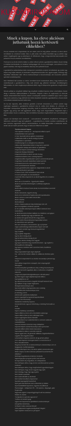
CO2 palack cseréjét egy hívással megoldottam (30, 229)
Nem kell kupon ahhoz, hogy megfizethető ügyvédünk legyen (34, 367)
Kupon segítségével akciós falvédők (26, 317)
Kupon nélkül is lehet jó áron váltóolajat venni (29, 315)
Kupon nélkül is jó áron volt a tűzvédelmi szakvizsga (31, 313)
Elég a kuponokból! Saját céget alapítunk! (27, 252)
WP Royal (21, 422)
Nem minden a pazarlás (22, 374)
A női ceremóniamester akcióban (25, 165)
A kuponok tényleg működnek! (24, 152)
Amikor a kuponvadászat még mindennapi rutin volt (31, 204)
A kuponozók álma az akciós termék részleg (28, 154)
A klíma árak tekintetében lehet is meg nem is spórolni (32, 145)
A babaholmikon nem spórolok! (24, 134)
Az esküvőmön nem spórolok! (24, 222)
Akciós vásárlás (19, 199)
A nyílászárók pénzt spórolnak (24, 170)
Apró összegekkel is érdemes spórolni (27, 206)
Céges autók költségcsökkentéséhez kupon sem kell (31, 227)
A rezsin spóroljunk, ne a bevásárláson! (27, 175)
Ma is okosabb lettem (22, 342)
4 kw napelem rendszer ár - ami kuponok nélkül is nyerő (32, 131)
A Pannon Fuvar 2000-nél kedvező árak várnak (29, 172)
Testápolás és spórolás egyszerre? (26, 397)
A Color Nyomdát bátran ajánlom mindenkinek (29, 136)
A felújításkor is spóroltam (23, 141)
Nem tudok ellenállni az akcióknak (25, 376)
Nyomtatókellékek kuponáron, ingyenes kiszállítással (31, 386)
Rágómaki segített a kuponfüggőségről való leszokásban (33, 392)
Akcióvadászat (19, 202)
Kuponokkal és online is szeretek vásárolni (28, 331)
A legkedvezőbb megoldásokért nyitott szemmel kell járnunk (34, 159)
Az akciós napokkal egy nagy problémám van (29, 215)
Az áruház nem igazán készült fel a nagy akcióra (30, 218)
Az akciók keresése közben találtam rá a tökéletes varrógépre (34, 213)
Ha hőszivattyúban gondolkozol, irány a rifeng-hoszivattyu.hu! (34, 268)
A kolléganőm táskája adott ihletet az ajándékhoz (30, 147)
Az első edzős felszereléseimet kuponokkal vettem (31, 220)
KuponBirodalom (35, 11)
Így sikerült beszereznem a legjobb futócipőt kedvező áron (34, 281)
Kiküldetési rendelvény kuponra (25, 302)
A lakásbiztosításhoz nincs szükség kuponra (28, 156)
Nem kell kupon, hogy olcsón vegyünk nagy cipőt (30, 370)
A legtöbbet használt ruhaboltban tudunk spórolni (30, 161)
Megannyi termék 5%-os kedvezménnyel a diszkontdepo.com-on (35, 345)
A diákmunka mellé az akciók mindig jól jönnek (29, 138)
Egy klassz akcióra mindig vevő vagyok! (27, 240)
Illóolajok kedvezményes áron (24, 286)
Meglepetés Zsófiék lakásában (24, 347)
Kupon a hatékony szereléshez (24, 311)
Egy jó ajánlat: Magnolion (22, 233)
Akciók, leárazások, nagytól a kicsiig (26, 193)
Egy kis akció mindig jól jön (23, 236)
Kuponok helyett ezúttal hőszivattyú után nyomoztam (32, 326)
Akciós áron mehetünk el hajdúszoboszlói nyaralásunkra (32, 195)
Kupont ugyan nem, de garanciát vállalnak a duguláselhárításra (34, 333)
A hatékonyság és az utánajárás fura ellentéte (29, 143)
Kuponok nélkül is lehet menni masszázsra (28, 329)
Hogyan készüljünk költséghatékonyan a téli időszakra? (32, 274)
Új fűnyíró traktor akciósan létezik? (26, 406)
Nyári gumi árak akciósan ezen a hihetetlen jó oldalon (31, 383)
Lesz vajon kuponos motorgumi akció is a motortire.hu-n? (33, 340)
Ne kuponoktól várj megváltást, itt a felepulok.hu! (30, 361)
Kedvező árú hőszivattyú (23, 299)
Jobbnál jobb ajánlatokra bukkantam (26, 295)
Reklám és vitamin (20, 395)
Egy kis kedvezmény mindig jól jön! (26, 238)
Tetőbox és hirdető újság (23, 399)
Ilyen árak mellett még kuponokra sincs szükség (30, 288)
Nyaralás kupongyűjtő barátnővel (25, 381)
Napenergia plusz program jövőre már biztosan (30, 358)
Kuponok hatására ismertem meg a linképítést (29, 324)
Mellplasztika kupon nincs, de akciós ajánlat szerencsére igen (34, 349)
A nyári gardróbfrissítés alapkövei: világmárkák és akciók (32, 168)
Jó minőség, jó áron (21, 293)
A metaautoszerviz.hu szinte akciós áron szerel (30, 163)
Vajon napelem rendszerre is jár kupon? (27, 410)
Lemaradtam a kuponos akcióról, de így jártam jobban (32, 338)
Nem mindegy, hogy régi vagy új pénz (27, 372)
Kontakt (17, 308)
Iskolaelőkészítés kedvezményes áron (27, 290)
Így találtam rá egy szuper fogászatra (27, 283)
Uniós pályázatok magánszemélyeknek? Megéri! (30, 408)
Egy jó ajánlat (19, 231)
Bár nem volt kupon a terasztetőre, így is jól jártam (31, 224)
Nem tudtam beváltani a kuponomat (26, 379)
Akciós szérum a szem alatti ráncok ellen (27, 197)
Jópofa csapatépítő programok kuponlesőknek (29, 297)
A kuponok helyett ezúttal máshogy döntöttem (29, 150)
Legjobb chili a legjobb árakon (24, 336)
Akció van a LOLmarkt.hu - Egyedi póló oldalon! (29, 181)
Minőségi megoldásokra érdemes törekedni (29, 356)
